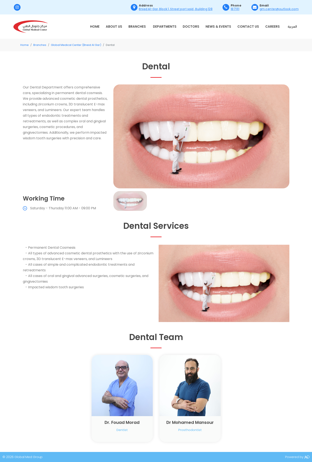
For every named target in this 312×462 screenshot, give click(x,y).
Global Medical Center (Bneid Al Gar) (76, 45)
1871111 (235, 9)
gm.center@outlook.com (279, 9)
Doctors (191, 26)
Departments (164, 26)
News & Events (218, 26)
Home (95, 26)
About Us (114, 26)
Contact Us (248, 26)
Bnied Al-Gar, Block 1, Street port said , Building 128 (175, 9)
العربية (292, 26)
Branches (137, 26)
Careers (272, 26)
